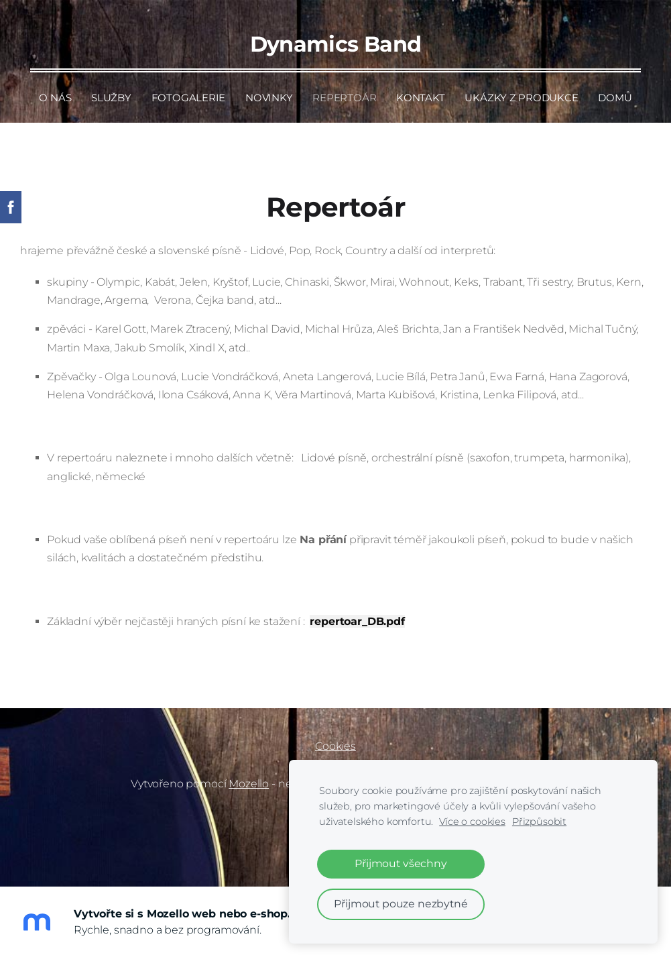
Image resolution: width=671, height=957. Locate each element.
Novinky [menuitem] (268, 97)
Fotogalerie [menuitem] (188, 97)
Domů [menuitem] (614, 97)
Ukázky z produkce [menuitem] (521, 97)
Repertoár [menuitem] (344, 97)
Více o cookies (472, 821)
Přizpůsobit (539, 821)
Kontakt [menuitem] (420, 97)
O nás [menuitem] (55, 97)
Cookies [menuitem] (335, 746)
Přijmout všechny (400, 863)
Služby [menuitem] (111, 97)
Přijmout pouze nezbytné (400, 903)
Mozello (249, 783)
